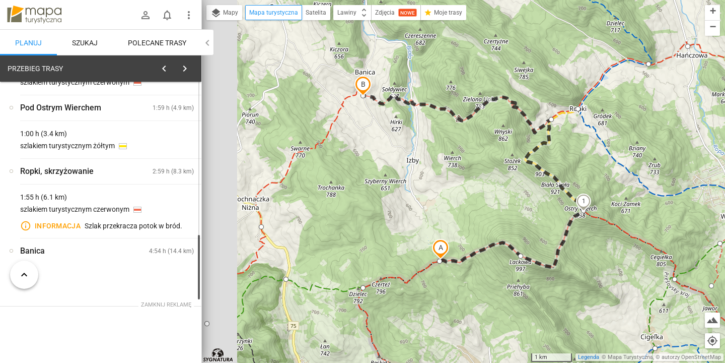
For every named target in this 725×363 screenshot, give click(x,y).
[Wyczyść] (193, 66)
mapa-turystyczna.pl (34, 14)
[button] (440, 249)
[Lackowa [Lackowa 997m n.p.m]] (161, 196)
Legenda (588, 357)
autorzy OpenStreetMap (691, 357)
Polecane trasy (157, 43)
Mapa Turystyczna (630, 357)
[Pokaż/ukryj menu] (189, 15)
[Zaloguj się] (145, 15)
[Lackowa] (161, 239)
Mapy (224, 13)
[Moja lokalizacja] (712, 340)
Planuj (28, 43)
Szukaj (85, 43)
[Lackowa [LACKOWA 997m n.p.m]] (60, 218)
